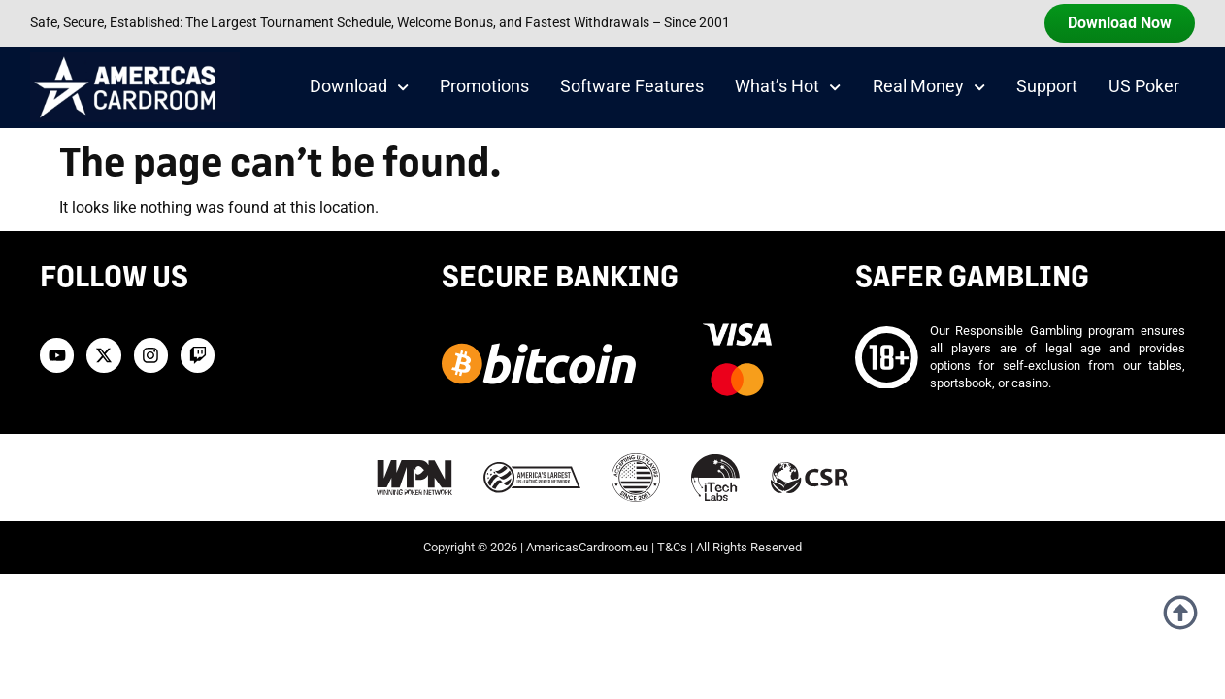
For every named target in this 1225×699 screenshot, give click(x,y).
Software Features (632, 86)
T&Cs (672, 547)
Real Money (929, 87)
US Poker (1144, 86)
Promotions (484, 86)
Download (359, 87)
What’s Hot (788, 87)
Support (1046, 86)
